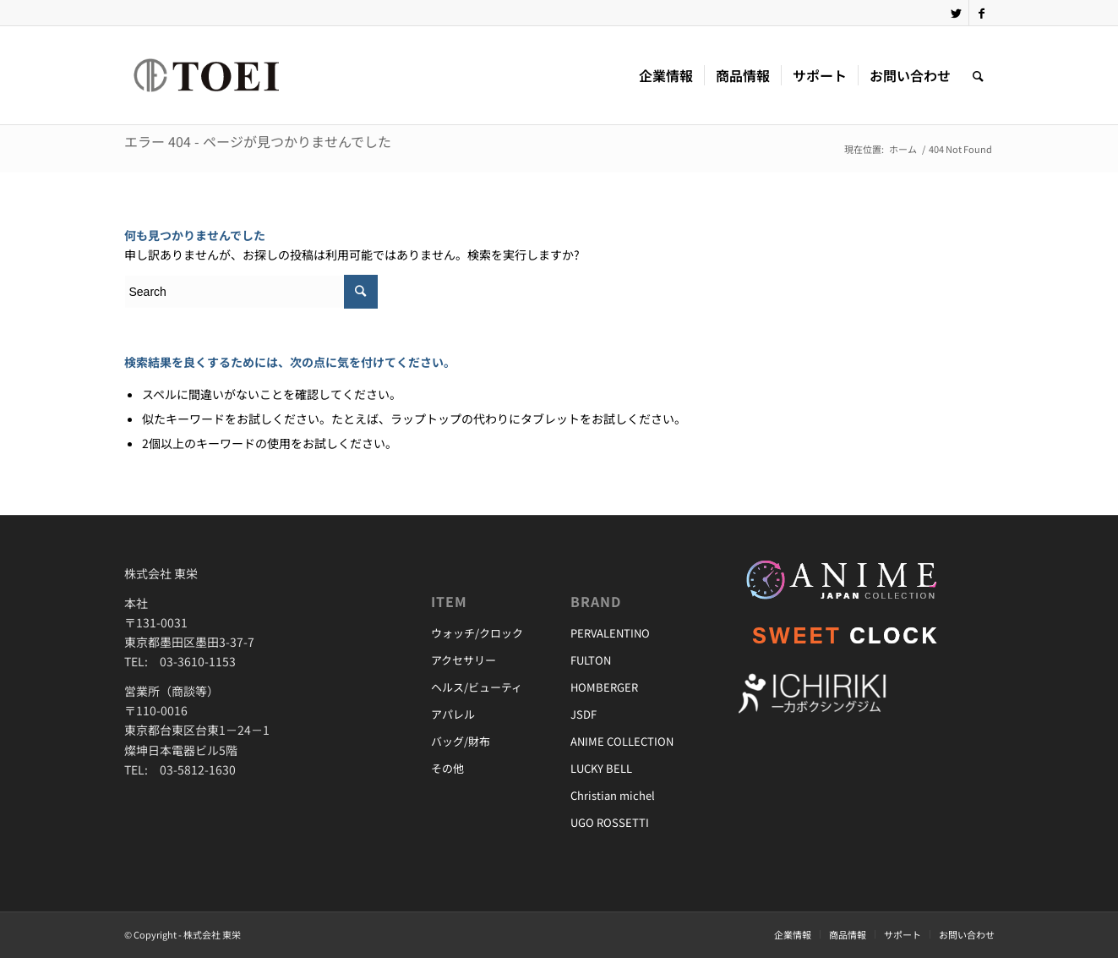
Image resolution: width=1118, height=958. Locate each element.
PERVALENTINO (610, 633)
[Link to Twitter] (956, 12)
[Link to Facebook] (982, 12)
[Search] (978, 75)
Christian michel (612, 795)
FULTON (590, 660)
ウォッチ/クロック (477, 633)
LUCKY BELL (601, 768)
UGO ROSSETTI (609, 822)
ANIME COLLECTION (622, 741)
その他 (447, 768)
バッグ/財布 (460, 741)
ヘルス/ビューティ (476, 687)
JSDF (583, 714)
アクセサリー (463, 660)
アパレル (453, 714)
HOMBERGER (604, 687)
